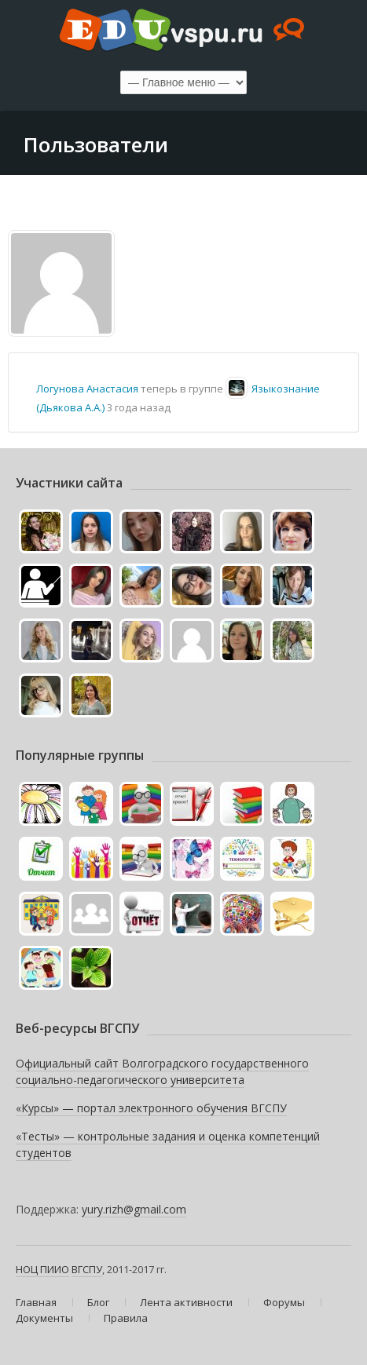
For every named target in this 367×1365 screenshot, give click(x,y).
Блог (98, 1302)
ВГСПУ (87, 1269)
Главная (36, 1302)
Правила (126, 1318)
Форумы (284, 1302)
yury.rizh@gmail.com (134, 1209)
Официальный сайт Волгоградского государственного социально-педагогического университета (162, 1072)
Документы (44, 1318)
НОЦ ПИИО (42, 1269)
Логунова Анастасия (87, 388)
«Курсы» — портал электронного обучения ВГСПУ (151, 1107)
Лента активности (186, 1302)
